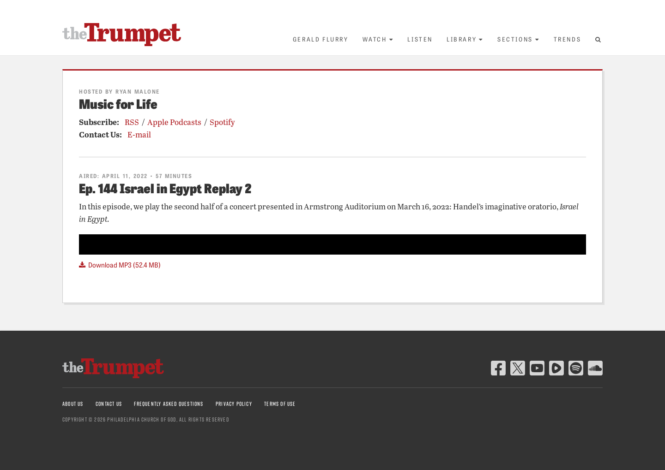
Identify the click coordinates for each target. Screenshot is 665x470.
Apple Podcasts (174, 122)
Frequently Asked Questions (168, 404)
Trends (567, 39)
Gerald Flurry (321, 39)
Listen (420, 39)
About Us (73, 404)
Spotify (222, 122)
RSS (132, 122)
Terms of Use (280, 404)
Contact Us (109, 404)
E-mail (139, 134)
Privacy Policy (234, 404)
